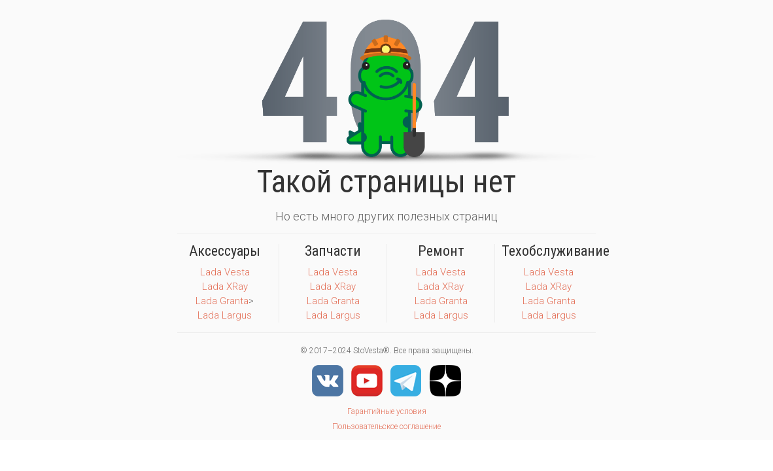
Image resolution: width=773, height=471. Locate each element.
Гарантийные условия (386, 411)
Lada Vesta (225, 272)
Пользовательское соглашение (386, 426)
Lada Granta (222, 301)
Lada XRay (225, 286)
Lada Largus (225, 315)
